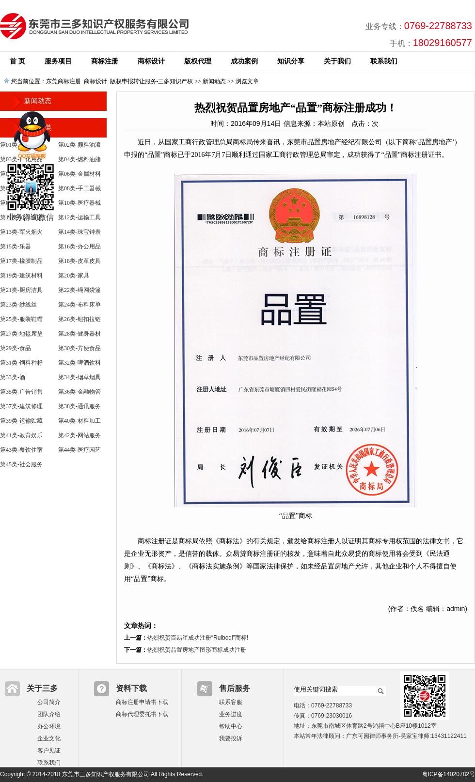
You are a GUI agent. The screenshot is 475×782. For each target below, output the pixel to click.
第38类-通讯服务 (79, 406)
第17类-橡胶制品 (21, 261)
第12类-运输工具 (79, 217)
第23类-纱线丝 (18, 304)
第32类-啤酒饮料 (79, 362)
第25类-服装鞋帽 (21, 319)
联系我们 (383, 61)
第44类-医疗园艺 (79, 449)
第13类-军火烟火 (21, 232)
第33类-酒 (12, 377)
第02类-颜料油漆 (79, 144)
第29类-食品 (15, 348)
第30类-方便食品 (79, 348)
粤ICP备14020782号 (448, 774)
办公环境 (49, 726)
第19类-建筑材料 (21, 275)
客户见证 (49, 750)
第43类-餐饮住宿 (21, 449)
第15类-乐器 (15, 246)
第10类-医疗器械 (79, 202)
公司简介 (49, 702)
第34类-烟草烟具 (79, 377)
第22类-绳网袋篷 (79, 290)
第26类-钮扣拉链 (79, 319)
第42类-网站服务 (79, 435)
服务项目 (58, 61)
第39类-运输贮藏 (21, 420)
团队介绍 (49, 714)
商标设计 (151, 61)
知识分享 (290, 61)
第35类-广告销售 (21, 391)
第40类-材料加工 (79, 420)
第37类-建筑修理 (21, 406)
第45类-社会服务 (21, 464)
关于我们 (337, 61)
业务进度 (230, 714)
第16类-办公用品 (79, 246)
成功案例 (244, 61)
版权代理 (197, 61)
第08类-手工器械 (79, 188)
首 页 (17, 61)
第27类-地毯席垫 (21, 333)
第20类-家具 (73, 275)
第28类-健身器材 (79, 333)
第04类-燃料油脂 (79, 159)
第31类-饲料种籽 (21, 362)
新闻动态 (214, 81)
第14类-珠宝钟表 (79, 232)
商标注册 (104, 61)
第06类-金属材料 (79, 173)
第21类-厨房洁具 (21, 290)
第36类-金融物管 (79, 391)
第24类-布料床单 (79, 304)
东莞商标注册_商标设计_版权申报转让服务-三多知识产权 (119, 81)
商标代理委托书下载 (142, 714)
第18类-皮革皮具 (79, 261)
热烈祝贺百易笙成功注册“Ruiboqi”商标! (197, 637)
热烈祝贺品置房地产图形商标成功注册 (196, 649)
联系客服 (230, 702)
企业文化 (49, 738)
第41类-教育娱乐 (21, 435)
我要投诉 (230, 738)
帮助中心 (230, 726)
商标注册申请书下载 (142, 702)
